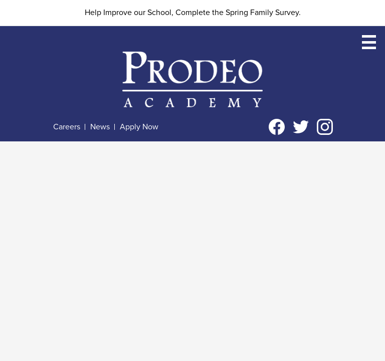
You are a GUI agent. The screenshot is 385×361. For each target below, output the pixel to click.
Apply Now (139, 127)
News (100, 127)
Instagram (325, 129)
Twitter (301, 129)
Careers (66, 127)
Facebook (277, 129)
